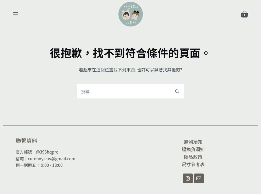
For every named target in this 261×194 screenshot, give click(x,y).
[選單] (15, 14)
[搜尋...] (123, 91)
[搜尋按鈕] (177, 91)
